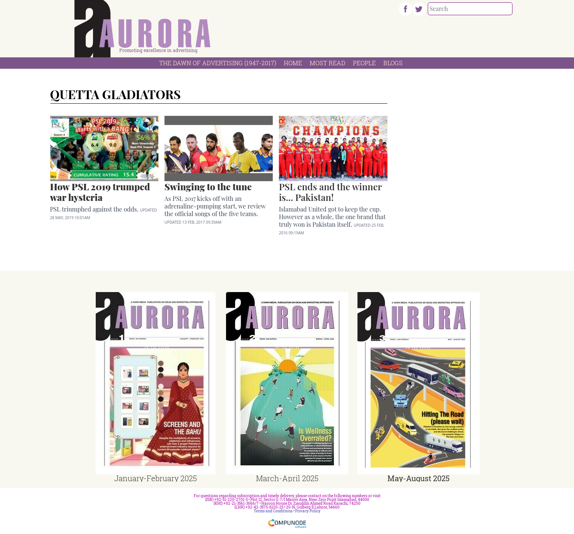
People (364, 63)
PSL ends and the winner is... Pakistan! (330, 191)
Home (293, 63)
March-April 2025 (287, 478)
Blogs (393, 63)
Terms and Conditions (273, 511)
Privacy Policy (308, 511)
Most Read (327, 63)
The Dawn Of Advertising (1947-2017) (217, 63)
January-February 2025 (155, 478)
